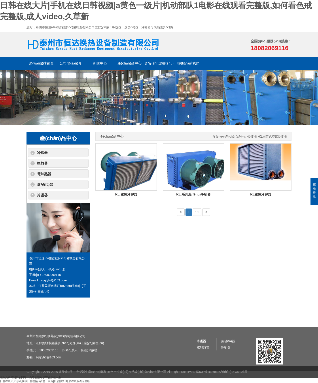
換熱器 (42, 163)
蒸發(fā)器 (45, 184)
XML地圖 (241, 378)
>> (206, 212)
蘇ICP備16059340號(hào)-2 (215, 378)
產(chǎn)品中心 (129, 63)
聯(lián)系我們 (188, 63)
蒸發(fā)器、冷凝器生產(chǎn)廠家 (82, 378)
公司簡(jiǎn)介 (71, 63)
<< (180, 212)
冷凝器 (42, 195)
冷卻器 (42, 153)
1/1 (197, 212)
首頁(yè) (218, 136)
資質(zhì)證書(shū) (159, 63)
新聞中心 (100, 63)
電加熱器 (44, 174)
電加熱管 (203, 371)
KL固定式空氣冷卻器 (273, 136)
